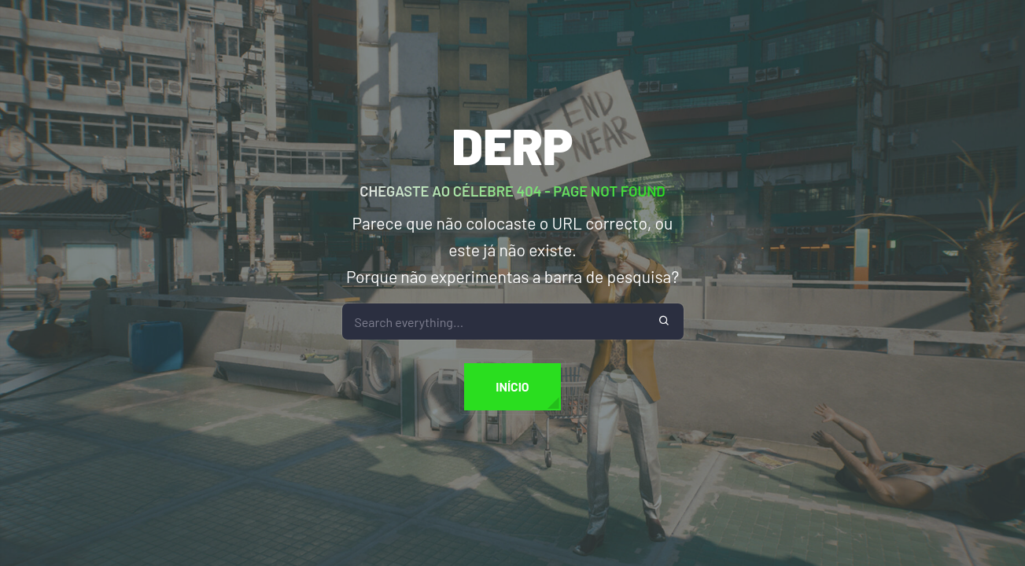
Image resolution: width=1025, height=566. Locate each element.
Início (512, 386)
